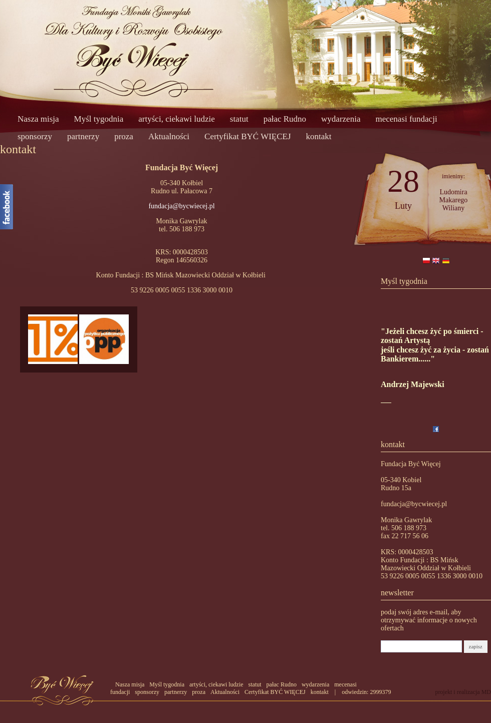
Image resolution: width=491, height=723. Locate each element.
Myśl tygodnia (99, 119)
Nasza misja (38, 119)
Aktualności (168, 136)
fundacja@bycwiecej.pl (181, 206)
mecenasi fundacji (406, 119)
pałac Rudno (285, 119)
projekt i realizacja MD (463, 691)
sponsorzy (35, 136)
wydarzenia (340, 119)
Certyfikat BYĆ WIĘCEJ (247, 136)
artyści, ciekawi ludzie (176, 119)
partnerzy (83, 136)
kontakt (319, 136)
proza (123, 136)
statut (239, 119)
